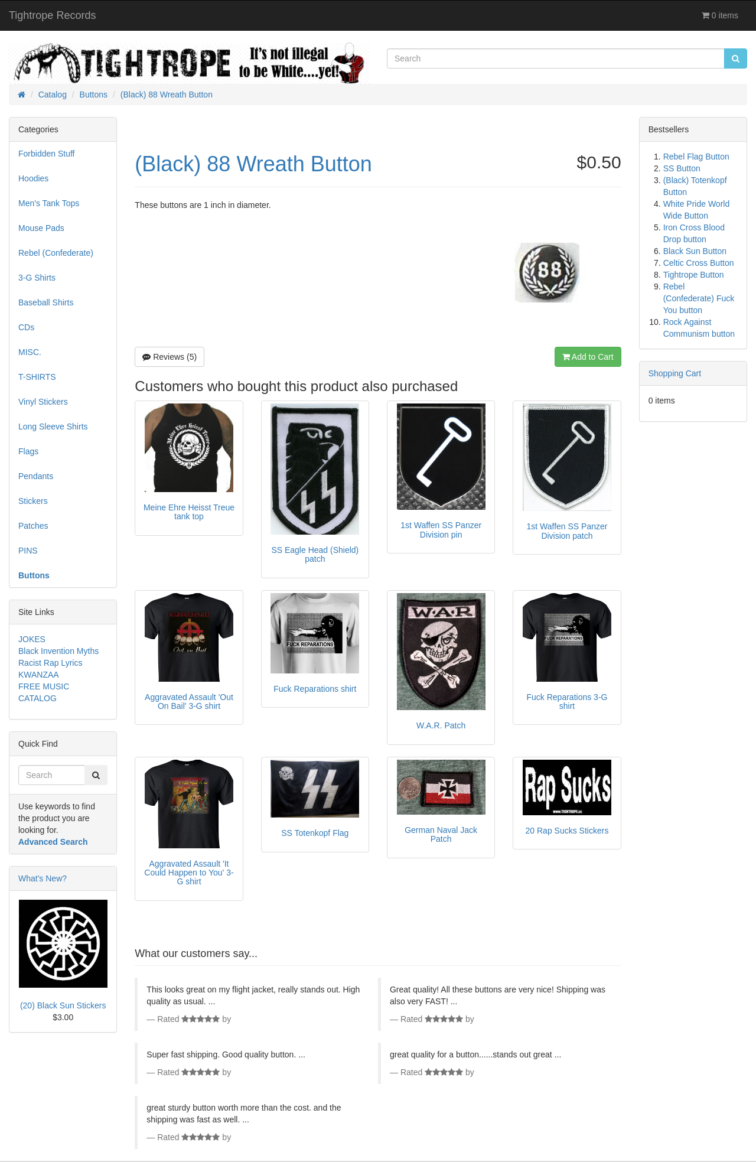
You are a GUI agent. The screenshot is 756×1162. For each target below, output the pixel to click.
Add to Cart (588, 357)
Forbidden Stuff (46, 153)
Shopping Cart (675, 373)
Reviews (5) (169, 357)
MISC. (29, 352)
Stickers (33, 501)
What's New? (42, 878)
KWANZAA (38, 674)
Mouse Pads (41, 228)
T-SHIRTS (37, 377)
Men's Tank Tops (48, 203)
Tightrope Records (52, 15)
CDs (26, 327)
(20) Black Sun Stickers (63, 1005)
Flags (28, 451)
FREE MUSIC (43, 686)
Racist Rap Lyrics (50, 663)
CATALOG (37, 698)
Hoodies (33, 178)
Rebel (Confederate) (55, 253)
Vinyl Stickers (43, 401)
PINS (28, 550)
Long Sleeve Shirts (53, 426)
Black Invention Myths (58, 651)
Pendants (35, 476)
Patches (33, 525)
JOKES (31, 639)
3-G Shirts (37, 277)
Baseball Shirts (45, 302)
